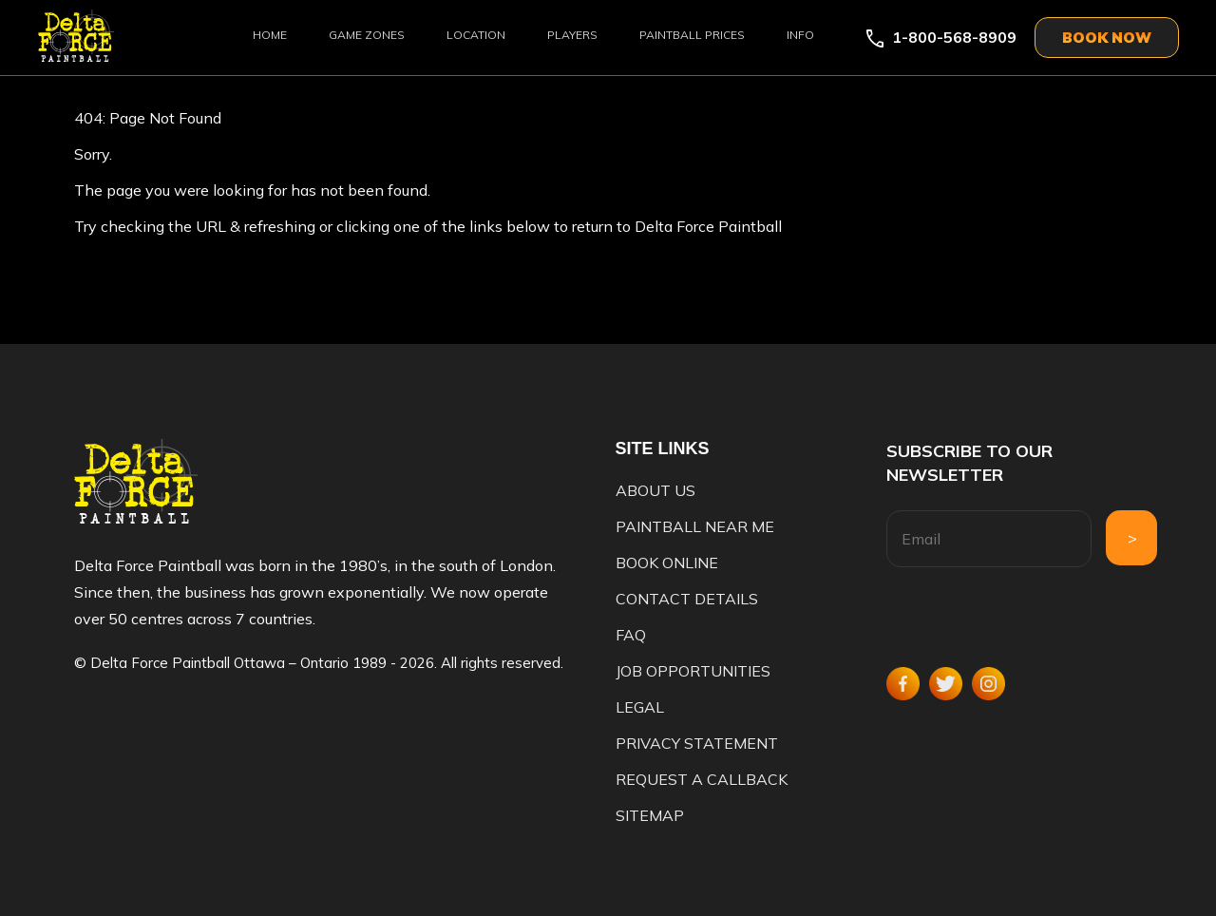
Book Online (667, 562)
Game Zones (367, 35)
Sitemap (650, 815)
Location (475, 35)
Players (572, 35)
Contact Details (687, 598)
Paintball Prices (692, 35)
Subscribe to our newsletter (969, 463)
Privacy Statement (697, 743)
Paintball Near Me (695, 526)
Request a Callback (702, 779)
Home (270, 35)
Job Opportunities (693, 670)
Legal (640, 706)
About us (655, 490)
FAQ (631, 634)
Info (800, 35)
